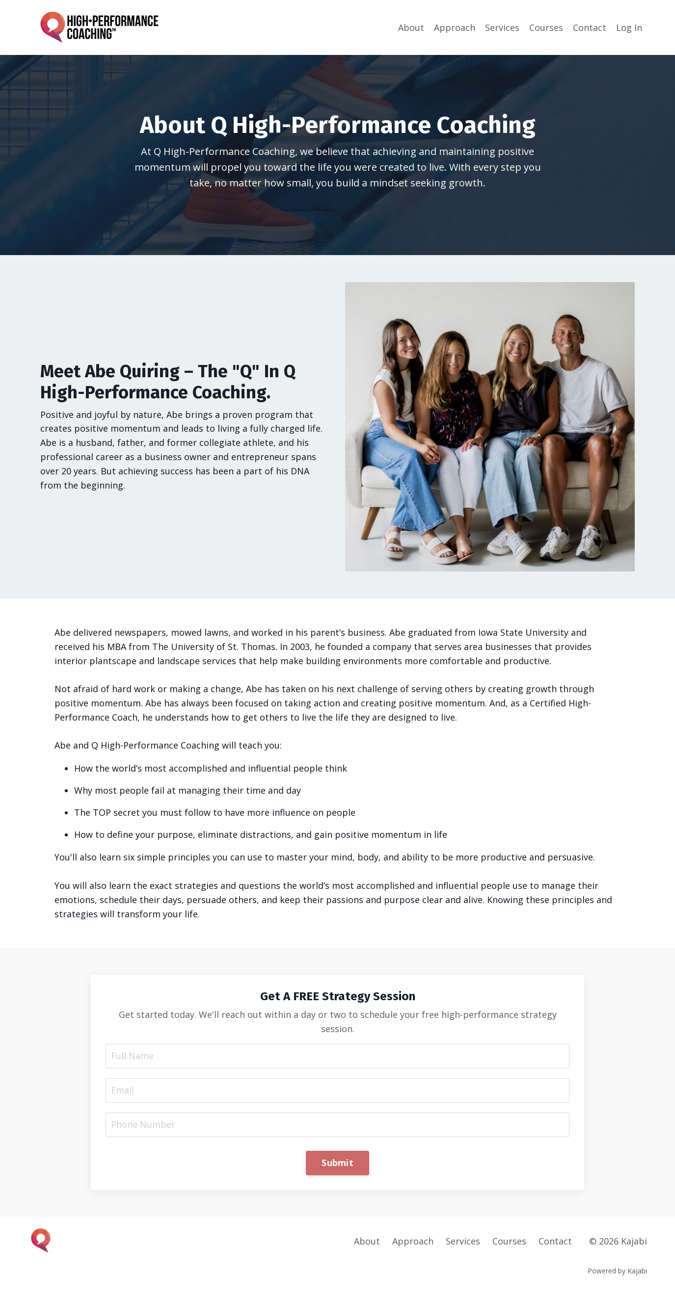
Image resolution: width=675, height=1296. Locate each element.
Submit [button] (337, 1162)
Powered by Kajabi (617, 1270)
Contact (589, 27)
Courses (546, 27)
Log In (629, 27)
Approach (454, 27)
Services (502, 27)
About (411, 27)
